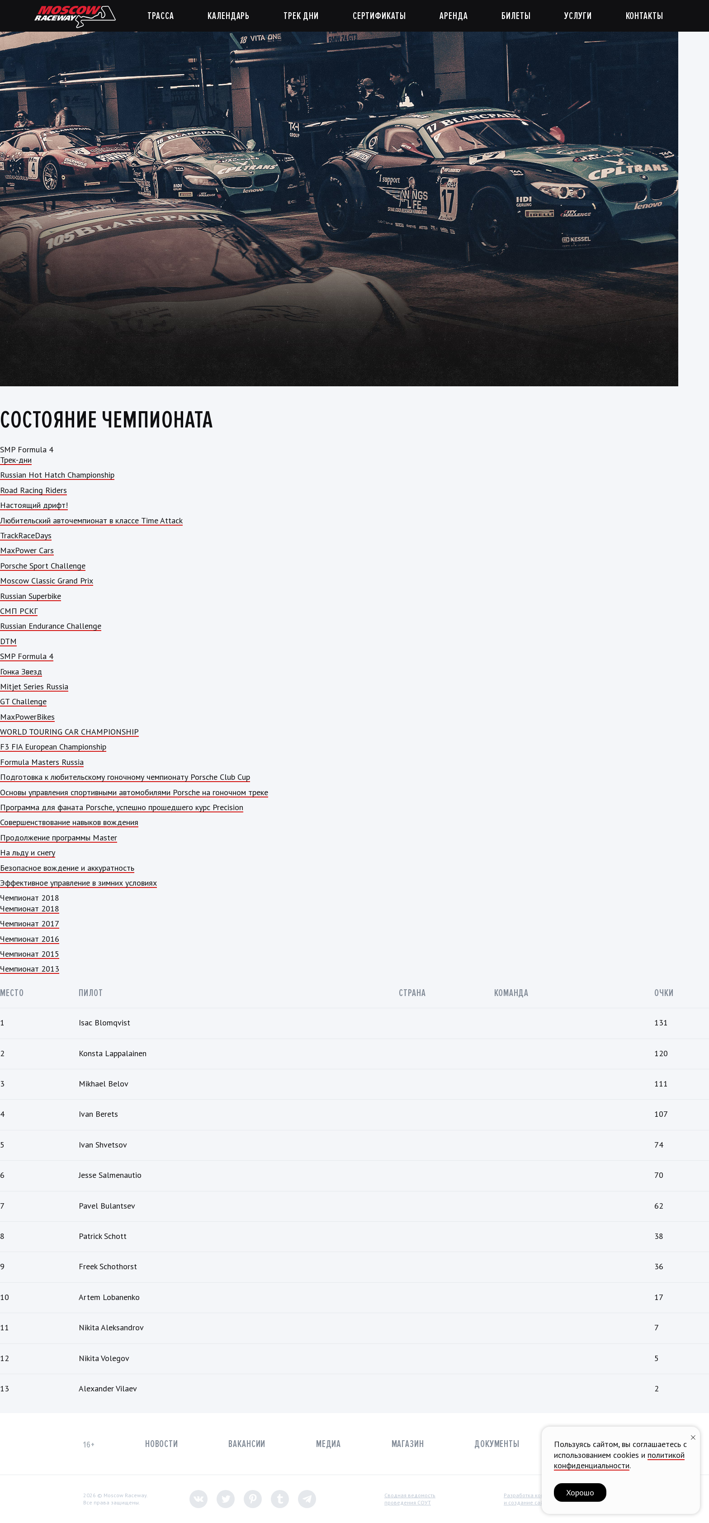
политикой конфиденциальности (619, 1460)
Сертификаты (379, 16)
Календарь (229, 16)
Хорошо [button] (580, 1492)
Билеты (515, 16)
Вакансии (246, 1444)
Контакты (644, 16)
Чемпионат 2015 (29, 954)
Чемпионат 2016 (29, 939)
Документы (497, 1444)
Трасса (160, 16)
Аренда (454, 16)
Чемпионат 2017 (29, 923)
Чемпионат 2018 (29, 908)
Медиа (328, 1444)
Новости (161, 1444)
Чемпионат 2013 (29, 968)
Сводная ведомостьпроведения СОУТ (409, 1499)
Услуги (577, 16)
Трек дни (301, 16)
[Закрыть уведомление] (693, 1436)
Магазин (408, 1444)
